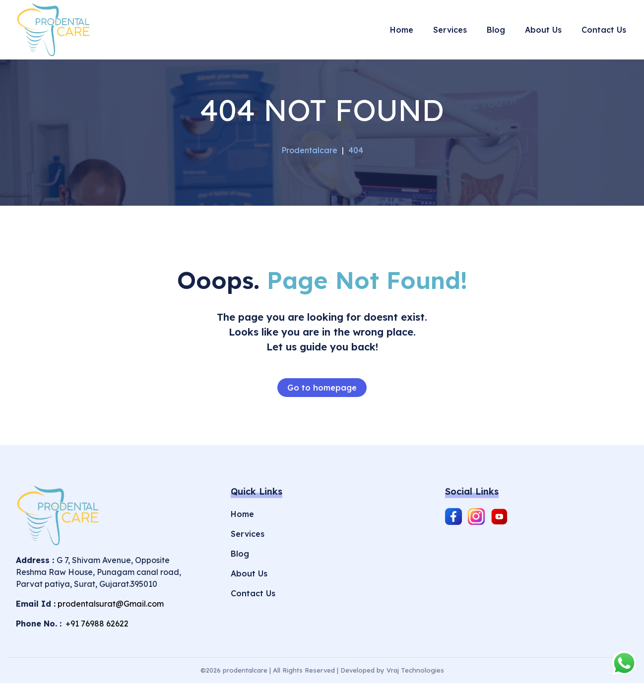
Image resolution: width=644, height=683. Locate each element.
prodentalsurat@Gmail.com (111, 604)
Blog (240, 554)
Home (242, 514)
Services (247, 534)
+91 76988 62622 (96, 623)
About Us (249, 573)
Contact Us (253, 593)
